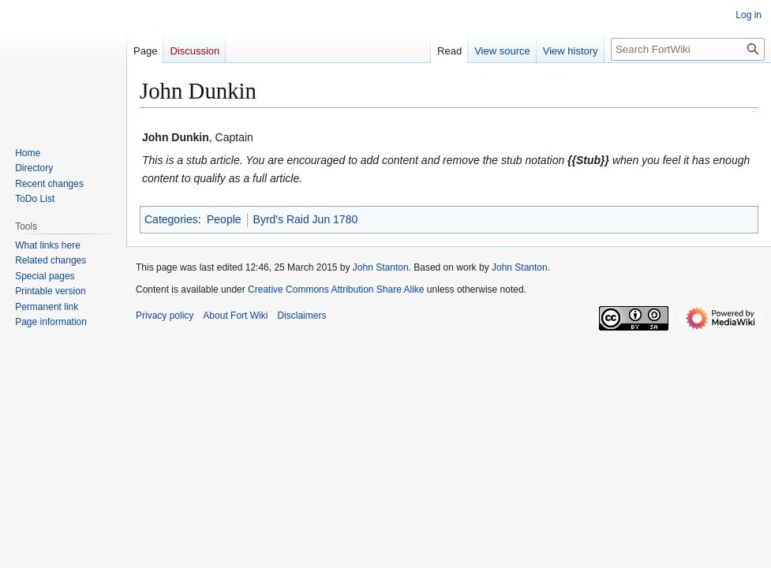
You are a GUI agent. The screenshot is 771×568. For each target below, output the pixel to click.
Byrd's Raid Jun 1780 (305, 219)
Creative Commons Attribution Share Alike (336, 289)
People (224, 219)
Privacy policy (164, 315)
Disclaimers (301, 315)
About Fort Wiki (235, 315)
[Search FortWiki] (688, 49)
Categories (171, 219)
